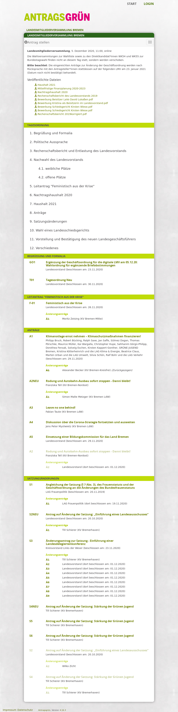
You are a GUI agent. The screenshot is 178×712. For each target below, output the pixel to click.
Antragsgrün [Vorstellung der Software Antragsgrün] (44, 710)
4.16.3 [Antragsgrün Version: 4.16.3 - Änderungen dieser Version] (63, 710)
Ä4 (48, 573)
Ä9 (48, 595)
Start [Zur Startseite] (131, 4)
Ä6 (48, 582)
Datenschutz (25, 710)
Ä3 (48, 568)
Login (149, 4)
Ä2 (48, 467)
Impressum (9, 710)
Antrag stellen (36, 42)
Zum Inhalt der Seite (14, 8)
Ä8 (48, 591)
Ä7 (48, 586)
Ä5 (48, 577)
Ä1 (48, 318)
